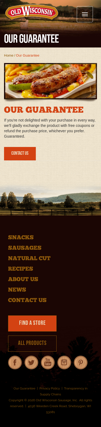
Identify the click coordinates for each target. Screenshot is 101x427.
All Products (32, 343)
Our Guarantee (24, 388)
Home (8, 55)
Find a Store (32, 323)
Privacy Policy (49, 388)
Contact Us (20, 153)
